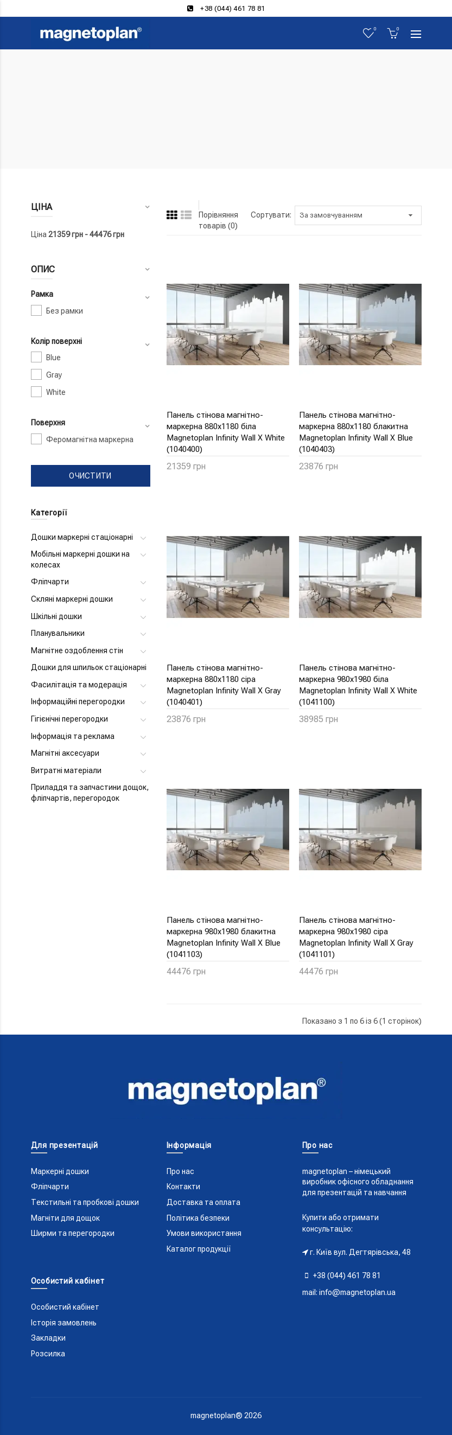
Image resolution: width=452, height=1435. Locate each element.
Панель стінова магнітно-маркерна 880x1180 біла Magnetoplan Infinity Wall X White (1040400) (226, 432)
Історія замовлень (64, 1322)
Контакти (183, 1186)
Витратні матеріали (66, 770)
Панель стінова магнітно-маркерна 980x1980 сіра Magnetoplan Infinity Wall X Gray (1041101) (356, 937)
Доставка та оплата (203, 1202)
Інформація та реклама (72, 736)
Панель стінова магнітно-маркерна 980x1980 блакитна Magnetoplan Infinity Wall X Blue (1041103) (224, 937)
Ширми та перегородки (72, 1233)
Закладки (48, 1338)
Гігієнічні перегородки (69, 719)
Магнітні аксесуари (65, 753)
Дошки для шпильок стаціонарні (89, 667)
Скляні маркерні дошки (72, 599)
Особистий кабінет (65, 1307)
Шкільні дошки (56, 616)
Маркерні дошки (60, 1171)
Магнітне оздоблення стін (77, 650)
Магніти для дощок (65, 1218)
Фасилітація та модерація (79, 684)
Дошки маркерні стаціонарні (82, 537)
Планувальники (58, 633)
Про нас (180, 1171)
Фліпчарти (50, 581)
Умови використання (204, 1233)
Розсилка (48, 1353)
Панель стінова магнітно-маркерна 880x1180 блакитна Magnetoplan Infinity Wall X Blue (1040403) (356, 432)
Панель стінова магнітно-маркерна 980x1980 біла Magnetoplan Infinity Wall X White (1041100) (358, 685)
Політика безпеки (198, 1218)
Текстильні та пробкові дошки (85, 1202)
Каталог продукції (199, 1249)
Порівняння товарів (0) (218, 220)
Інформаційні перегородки (78, 701)
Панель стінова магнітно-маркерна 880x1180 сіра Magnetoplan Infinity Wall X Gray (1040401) (224, 685)
